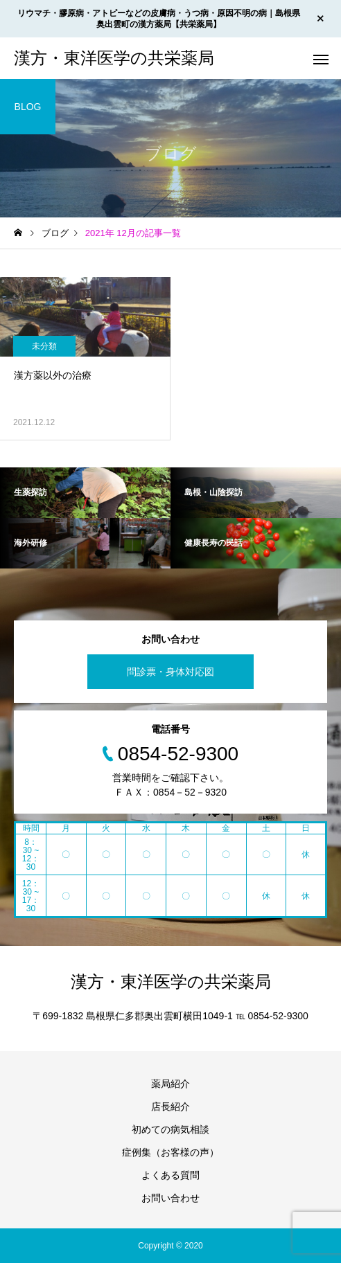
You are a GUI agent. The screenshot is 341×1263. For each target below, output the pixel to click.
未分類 (44, 346)
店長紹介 (170, 1106)
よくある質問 (170, 1175)
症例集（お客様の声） (170, 1152)
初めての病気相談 (170, 1129)
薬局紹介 (170, 1083)
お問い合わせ (170, 1197)
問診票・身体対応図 (170, 671)
